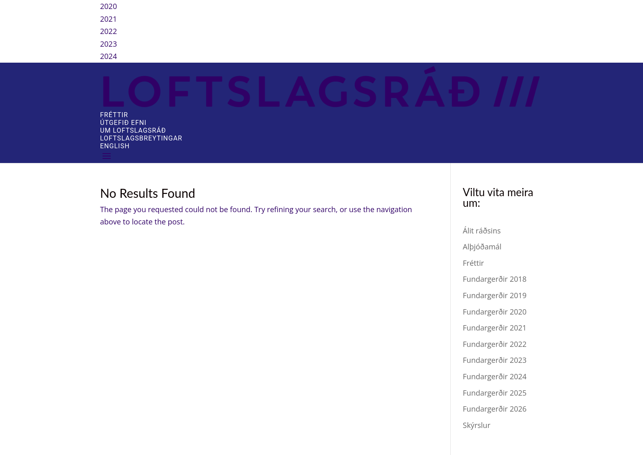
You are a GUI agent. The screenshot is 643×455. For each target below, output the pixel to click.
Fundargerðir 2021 (495, 328)
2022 (108, 31)
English (115, 146)
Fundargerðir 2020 (495, 312)
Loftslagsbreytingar (141, 138)
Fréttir (114, 115)
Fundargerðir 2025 (495, 393)
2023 (108, 44)
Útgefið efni (123, 123)
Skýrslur (476, 425)
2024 (108, 56)
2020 (108, 6)
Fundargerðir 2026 (495, 409)
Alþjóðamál (482, 246)
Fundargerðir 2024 (495, 376)
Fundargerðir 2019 (495, 295)
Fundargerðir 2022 (495, 344)
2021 (108, 19)
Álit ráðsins (482, 230)
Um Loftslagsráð (133, 130)
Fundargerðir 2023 (495, 360)
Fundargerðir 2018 (495, 279)
